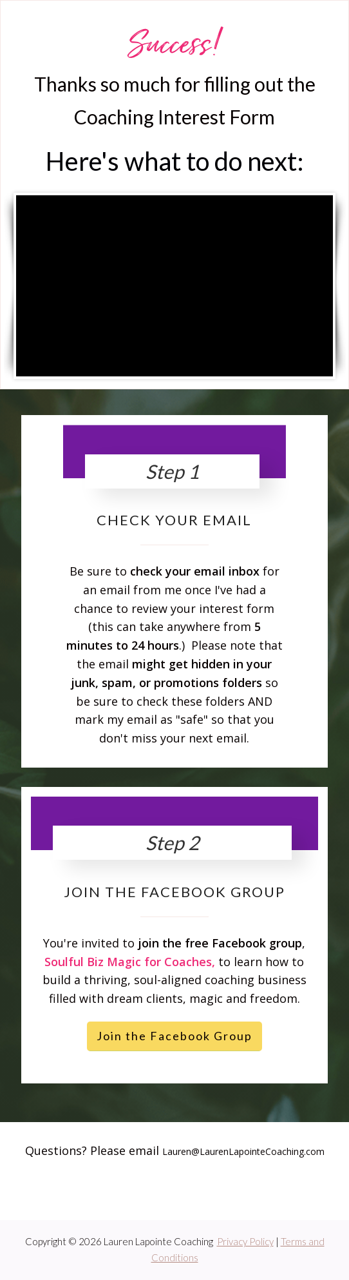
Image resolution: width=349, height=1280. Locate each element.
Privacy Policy (245, 1241)
